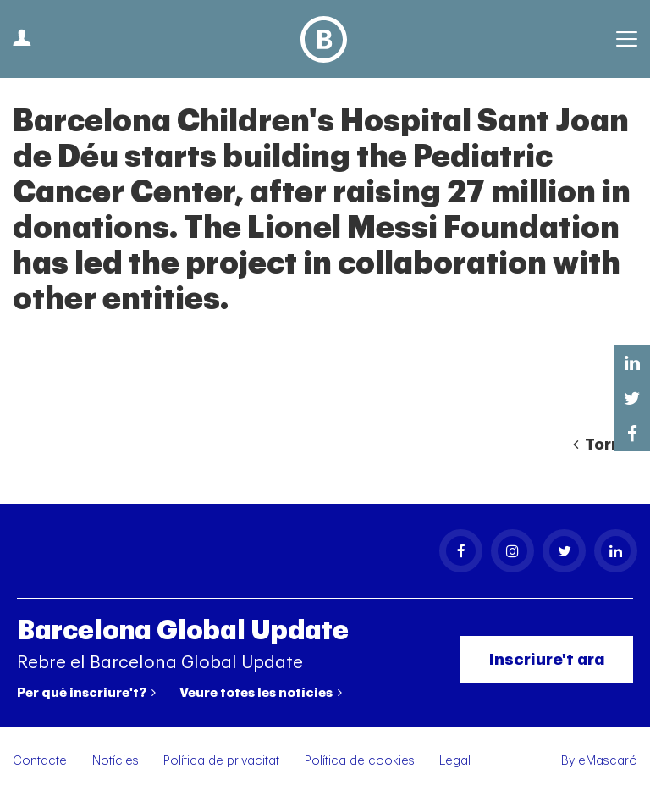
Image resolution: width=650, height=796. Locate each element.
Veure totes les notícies (260, 692)
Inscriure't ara (546, 659)
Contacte (40, 761)
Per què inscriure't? (86, 692)
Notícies (115, 761)
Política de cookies (360, 761)
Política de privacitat (221, 761)
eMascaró (607, 761)
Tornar (605, 444)
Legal (455, 761)
